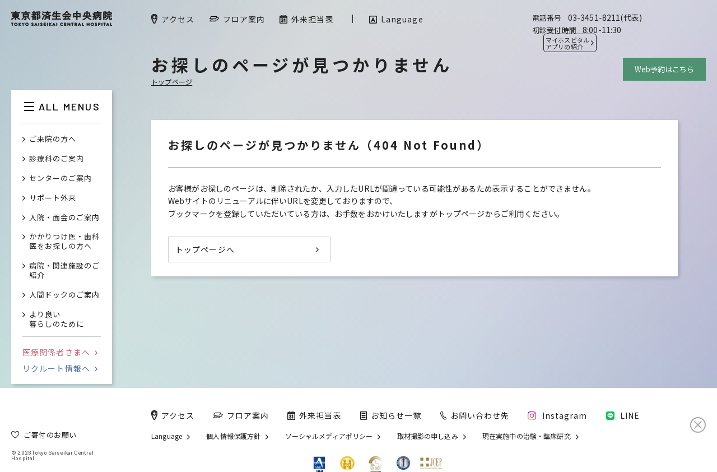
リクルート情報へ (59, 368)
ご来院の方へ (52, 139)
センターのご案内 (60, 178)
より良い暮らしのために (56, 319)
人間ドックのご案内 (64, 295)
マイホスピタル (567, 43)
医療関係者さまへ (59, 352)
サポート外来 (52, 198)
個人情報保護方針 (233, 436)
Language (166, 436)
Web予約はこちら (664, 69)
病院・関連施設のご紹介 (64, 270)
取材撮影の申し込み (427, 436)
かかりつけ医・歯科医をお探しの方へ (64, 241)
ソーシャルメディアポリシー (329, 436)
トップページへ (205, 249)
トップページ (171, 81)
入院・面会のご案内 (64, 218)
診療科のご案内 (56, 159)
